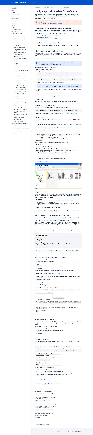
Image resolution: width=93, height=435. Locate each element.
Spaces (13, 12)
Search (76, 3)
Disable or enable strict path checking (44, 37)
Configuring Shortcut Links (21, 78)
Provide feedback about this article (55, 383)
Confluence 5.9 (37, 417)
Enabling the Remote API (20, 83)
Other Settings (17, 68)
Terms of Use (66, 431)
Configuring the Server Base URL (21, 60)
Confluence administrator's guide (18, 37)
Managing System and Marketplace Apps (21, 43)
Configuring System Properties (20, 91)
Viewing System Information (20, 58)
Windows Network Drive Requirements (55, 23)
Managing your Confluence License (20, 52)
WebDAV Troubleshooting (71, 113)
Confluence (40, 424)
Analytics (14, 25)
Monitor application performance (20, 121)
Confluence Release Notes (17, 132)
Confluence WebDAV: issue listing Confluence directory (45, 404)
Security (72, 431)
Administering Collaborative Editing (20, 109)
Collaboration (14, 23)
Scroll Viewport (46, 424)
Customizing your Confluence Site (20, 47)
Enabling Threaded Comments (22, 85)
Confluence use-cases (16, 35)
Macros (13, 20)
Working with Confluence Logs (20, 93)
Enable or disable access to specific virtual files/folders (47, 38)
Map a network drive (43, 134)
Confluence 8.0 (14, 7)
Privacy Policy (59, 431)
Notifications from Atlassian (19, 117)
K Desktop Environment (74, 195)
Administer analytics (17, 119)
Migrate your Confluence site (17, 125)
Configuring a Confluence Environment (21, 103)
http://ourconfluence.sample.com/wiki (59, 76)
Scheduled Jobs (18, 95)
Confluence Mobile (15, 18)
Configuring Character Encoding (21, 67)
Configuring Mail (18, 65)
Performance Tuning (17, 105)
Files (13, 16)
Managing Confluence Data (19, 54)
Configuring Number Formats (21, 77)
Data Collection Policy (18, 107)
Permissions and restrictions (17, 29)
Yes (43, 383)
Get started (14, 10)
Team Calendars (15, 31)
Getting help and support (17, 133)
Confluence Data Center (16, 127)
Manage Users (16, 42)
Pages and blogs (15, 14)
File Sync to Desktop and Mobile (41, 415)
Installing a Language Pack (21, 87)
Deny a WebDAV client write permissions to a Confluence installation (50, 35)
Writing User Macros (17, 45)
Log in (80, 2)
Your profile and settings (17, 22)
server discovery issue (49, 129)
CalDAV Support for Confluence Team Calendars (44, 413)
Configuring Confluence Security (20, 102)
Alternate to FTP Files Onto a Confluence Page (43, 391)
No (45, 383)
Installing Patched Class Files (21, 89)
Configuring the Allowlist (19, 97)
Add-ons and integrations (17, 33)
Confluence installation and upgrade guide (20, 123)
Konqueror (58, 195)
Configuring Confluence (18, 56)
